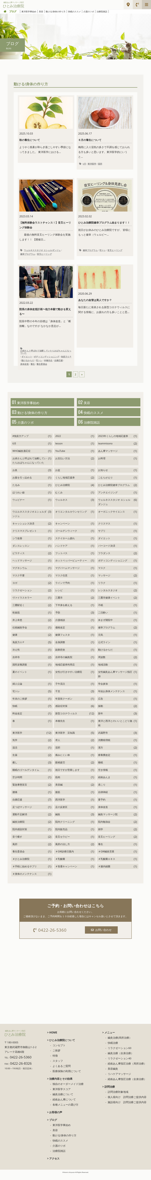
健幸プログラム (27, 255)
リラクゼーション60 (119, 1053)
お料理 (101, 463)
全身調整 (60, 647)
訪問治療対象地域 (118, 1097)
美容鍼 (59, 789)
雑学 (100, 834)
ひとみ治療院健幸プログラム (114, 490)
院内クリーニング (65, 826)
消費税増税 (104, 745)
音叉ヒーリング (44, 255)
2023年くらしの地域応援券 (113, 441)
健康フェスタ (62, 639)
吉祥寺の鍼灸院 (63, 662)
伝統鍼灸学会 (19, 632)
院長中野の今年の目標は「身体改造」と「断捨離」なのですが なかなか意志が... (46, 298)
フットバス (61, 558)
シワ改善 (17, 543)
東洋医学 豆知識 (65, 737)
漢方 (100, 752)
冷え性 (16, 654)
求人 (57, 745)
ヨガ (14, 587)
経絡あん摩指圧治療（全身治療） (127, 1084)
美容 (41, 11)
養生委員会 (41, 366)
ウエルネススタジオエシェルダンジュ (29, 519)
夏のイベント (19, 677)
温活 (14, 752)
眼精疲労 (60, 767)
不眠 (100, 610)
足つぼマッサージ (22, 812)
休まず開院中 (105, 625)
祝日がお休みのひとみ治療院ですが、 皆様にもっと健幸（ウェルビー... (105, 211)
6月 (84, 165)
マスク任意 (61, 580)
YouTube (60, 455)
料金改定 (17, 718)
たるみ (16, 490)
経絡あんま (104, 782)
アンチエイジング (108, 497)
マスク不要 (18, 580)
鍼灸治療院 (18, 826)
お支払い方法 (62, 463)
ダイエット (26, 359)
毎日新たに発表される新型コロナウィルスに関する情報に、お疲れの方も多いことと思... (105, 294)
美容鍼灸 (113, 1074)
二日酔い (103, 617)
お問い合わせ (102, 935)
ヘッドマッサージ (22, 565)
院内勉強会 (104, 826)
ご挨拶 (56, 1056)
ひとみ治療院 (62, 490)
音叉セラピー (62, 841)
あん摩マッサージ (108, 455)
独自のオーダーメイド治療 (68, 1089)
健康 (14, 639)
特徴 (55, 1061)
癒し (14, 767)
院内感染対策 (19, 834)
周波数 (101, 662)
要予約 (101, 804)
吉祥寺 (16, 662)
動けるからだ (27, 362)
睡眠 (100, 767)
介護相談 (60, 625)
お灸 (14, 475)
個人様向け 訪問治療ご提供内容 (127, 1102)
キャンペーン (62, 528)
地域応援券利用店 (65, 669)
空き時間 (17, 782)
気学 (14, 745)
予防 (57, 617)
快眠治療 (113, 1048)
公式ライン (104, 647)
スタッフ (58, 1066)
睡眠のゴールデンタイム (25, 774)
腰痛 (14, 797)
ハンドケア (61, 550)
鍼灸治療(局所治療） (120, 1043)
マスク (101, 573)
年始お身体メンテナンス (111, 696)
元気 (100, 639)
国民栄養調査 (19, 669)
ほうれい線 (18, 497)
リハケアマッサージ (119, 1079)
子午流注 (60, 688)
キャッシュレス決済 (23, 528)
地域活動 (103, 669)
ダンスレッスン (20, 550)
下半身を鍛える (63, 610)
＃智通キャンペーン (66, 871)
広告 (100, 703)
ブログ (12, 11)
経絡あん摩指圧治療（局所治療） (127, 1069)
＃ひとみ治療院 (20, 864)
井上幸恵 (17, 625)
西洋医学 (60, 804)
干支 (57, 696)
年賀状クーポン (63, 703)
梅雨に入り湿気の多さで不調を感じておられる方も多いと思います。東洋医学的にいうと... (105, 128)
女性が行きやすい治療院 (68, 677)
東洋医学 (92, 165)
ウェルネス (61, 504)
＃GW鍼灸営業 (106, 856)
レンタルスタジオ (108, 595)
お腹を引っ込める (22, 482)
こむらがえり (105, 482)
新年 (100, 718)
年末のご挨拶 (19, 703)
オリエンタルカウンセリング (71, 516)
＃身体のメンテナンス (24, 878)
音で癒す (17, 841)
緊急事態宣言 (19, 789)
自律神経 (103, 797)
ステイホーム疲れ (65, 543)
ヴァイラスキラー (22, 602)
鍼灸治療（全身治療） (121, 1059)
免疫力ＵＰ (66, 359)
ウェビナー (18, 504)
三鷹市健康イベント (109, 602)
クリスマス (104, 528)
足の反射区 (61, 812)
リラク (101, 587)
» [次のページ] (82, 376)
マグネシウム (19, 573)
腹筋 (57, 797)
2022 (58, 441)
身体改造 (24, 366)
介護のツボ (88, 11)
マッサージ (104, 580)
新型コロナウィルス (66, 718)
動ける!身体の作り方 (55, 11)
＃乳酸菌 (60, 864)
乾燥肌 (16, 617)
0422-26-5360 (51, 935)
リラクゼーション (22, 595)
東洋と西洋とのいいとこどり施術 (115, 728)
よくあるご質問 (62, 1071)
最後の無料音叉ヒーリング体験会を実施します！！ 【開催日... (46, 211)
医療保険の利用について (67, 1076)
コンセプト (59, 1051)
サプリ (101, 535)
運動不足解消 (19, 819)
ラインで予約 (62, 587)
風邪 (14, 849)
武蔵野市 (103, 737)
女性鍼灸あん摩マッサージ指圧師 (115, 679)
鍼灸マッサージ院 (108, 819)
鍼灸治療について (63, 1100)
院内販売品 (61, 834)
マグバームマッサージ (67, 573)
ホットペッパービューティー (71, 565)
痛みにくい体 (62, 760)
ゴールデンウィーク (66, 535)
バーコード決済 (106, 550)
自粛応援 (58, 362)
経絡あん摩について (64, 1105)
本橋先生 (48, 362)
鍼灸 (57, 819)
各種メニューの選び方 (65, 1110)
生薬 (14, 760)
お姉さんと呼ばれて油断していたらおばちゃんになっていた (45, 354)
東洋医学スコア (62, 1094)
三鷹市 (59, 602)
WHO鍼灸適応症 (21, 455)
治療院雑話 (102, 11)
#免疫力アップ (20, 441)
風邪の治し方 (62, 849)
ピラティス (18, 558)
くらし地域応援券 (65, 482)
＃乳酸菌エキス (106, 864)
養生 (33, 366)
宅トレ (102, 252)
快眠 (14, 711)
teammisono (105, 448)
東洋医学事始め (28, 11)
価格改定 (60, 632)
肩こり (101, 789)
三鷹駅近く (18, 610)
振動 (100, 711)
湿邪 (100, 165)
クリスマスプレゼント (24, 535)
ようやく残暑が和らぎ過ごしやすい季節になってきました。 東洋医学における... (46, 125)
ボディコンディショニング (46, 359)
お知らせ (103, 475)
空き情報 (103, 774)
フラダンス (104, 558)
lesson (59, 448)
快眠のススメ (74, 11)
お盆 (57, 475)
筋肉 (57, 782)
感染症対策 (61, 711)
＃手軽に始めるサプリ (24, 871)
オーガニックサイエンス (111, 516)
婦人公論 (17, 688)
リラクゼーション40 (119, 1064)
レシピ (59, 595)
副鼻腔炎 (60, 654)
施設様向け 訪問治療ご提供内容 (127, 1108)
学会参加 (103, 688)
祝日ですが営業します (67, 774)
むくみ (59, 497)
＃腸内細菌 (104, 871)
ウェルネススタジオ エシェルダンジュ (42, 252)
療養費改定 (104, 760)
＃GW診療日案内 (64, 856)
